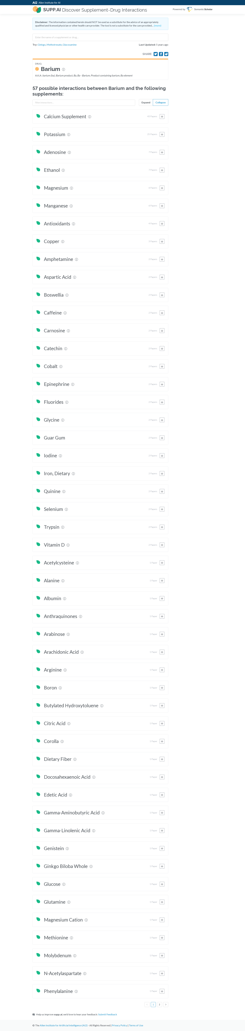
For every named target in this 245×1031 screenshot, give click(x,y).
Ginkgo (42, 44)
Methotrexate (54, 44)
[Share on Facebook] (161, 54)
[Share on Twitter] (155, 54)
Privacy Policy (119, 1025)
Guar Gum (54, 437)
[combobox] (100, 36)
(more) (157, 25)
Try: (34, 44)
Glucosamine (70, 44)
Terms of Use (136, 1025)
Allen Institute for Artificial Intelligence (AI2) (64, 1025)
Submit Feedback (107, 1014)
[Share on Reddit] (166, 54)
